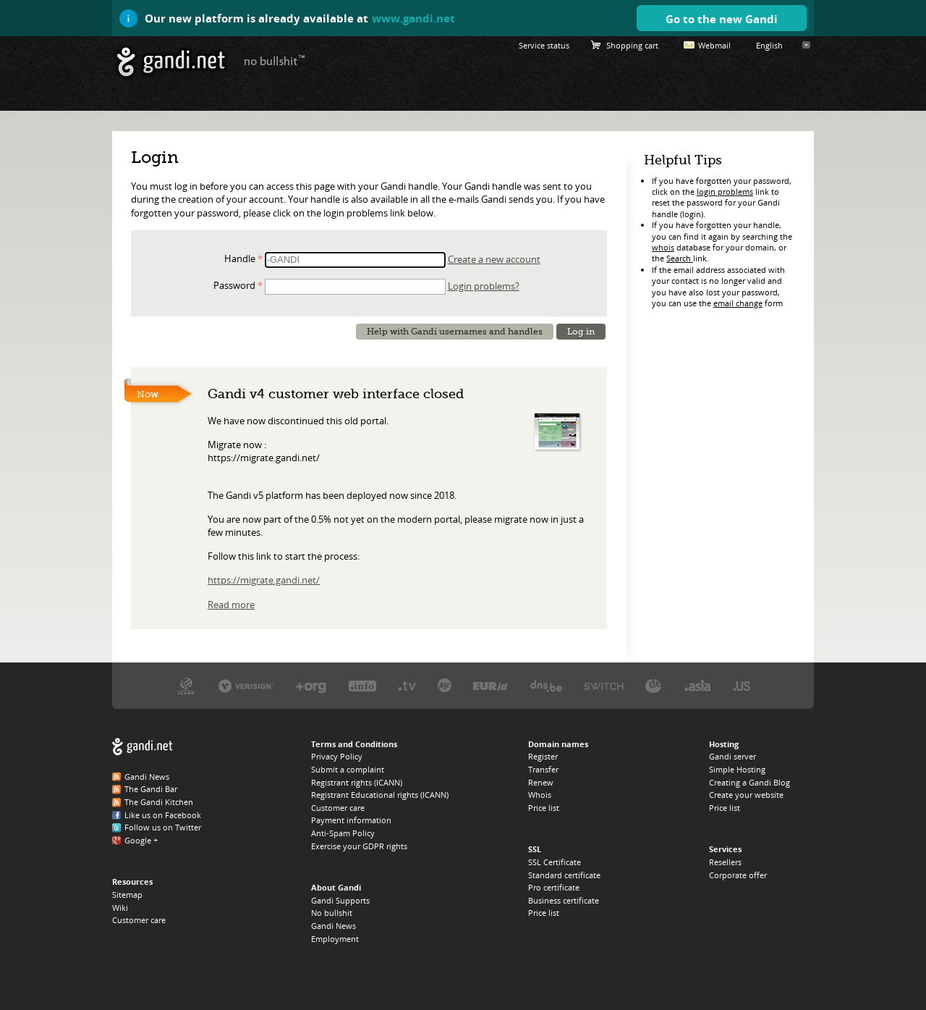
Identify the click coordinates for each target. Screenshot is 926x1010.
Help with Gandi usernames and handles (455, 332)
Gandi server (732, 756)
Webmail (714, 45)
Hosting (724, 743)
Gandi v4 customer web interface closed (336, 394)
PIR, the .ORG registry (311, 685)
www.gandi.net (413, 18)
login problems (725, 191)
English (769, 45)
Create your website (746, 794)
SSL (534, 848)
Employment (335, 938)
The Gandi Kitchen (158, 801)
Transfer (543, 769)
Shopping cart (632, 45)
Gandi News (146, 776)
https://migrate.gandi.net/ (264, 579)
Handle (239, 258)
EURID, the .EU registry (490, 685)
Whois (539, 794)
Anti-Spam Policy (343, 833)
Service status (544, 45)
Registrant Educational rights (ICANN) (380, 794)
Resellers (725, 862)
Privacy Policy (336, 756)
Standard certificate (564, 875)
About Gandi (336, 887)
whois (663, 247)
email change (738, 303)
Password (234, 285)
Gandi (171, 62)
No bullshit (331, 912)
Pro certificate (553, 887)
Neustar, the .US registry (742, 685)
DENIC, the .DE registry (653, 685)
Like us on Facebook (162, 814)
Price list (543, 807)
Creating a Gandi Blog (749, 782)
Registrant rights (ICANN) (356, 782)
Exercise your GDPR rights (359, 846)
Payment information (351, 820)
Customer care (139, 919)
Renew (540, 782)
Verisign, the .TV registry (407, 685)
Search (679, 258)
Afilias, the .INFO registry (362, 685)
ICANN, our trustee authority (186, 685)
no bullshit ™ (275, 60)
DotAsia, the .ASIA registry (697, 685)
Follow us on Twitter (162, 827)
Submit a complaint (347, 769)
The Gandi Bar (150, 788)
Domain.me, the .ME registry (444, 685)
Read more (231, 604)
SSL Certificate (554, 862)
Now (147, 394)
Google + (141, 840)
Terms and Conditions (354, 743)
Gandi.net (142, 747)
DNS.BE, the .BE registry (546, 685)
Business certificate (563, 900)
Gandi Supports (340, 900)
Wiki (120, 907)
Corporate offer (738, 875)
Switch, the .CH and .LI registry (604, 685)
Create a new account (494, 259)
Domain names (558, 743)
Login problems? (483, 286)
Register (543, 756)
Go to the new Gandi (722, 19)
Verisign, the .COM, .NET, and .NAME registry (245, 685)
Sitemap (127, 894)
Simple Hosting (737, 769)
